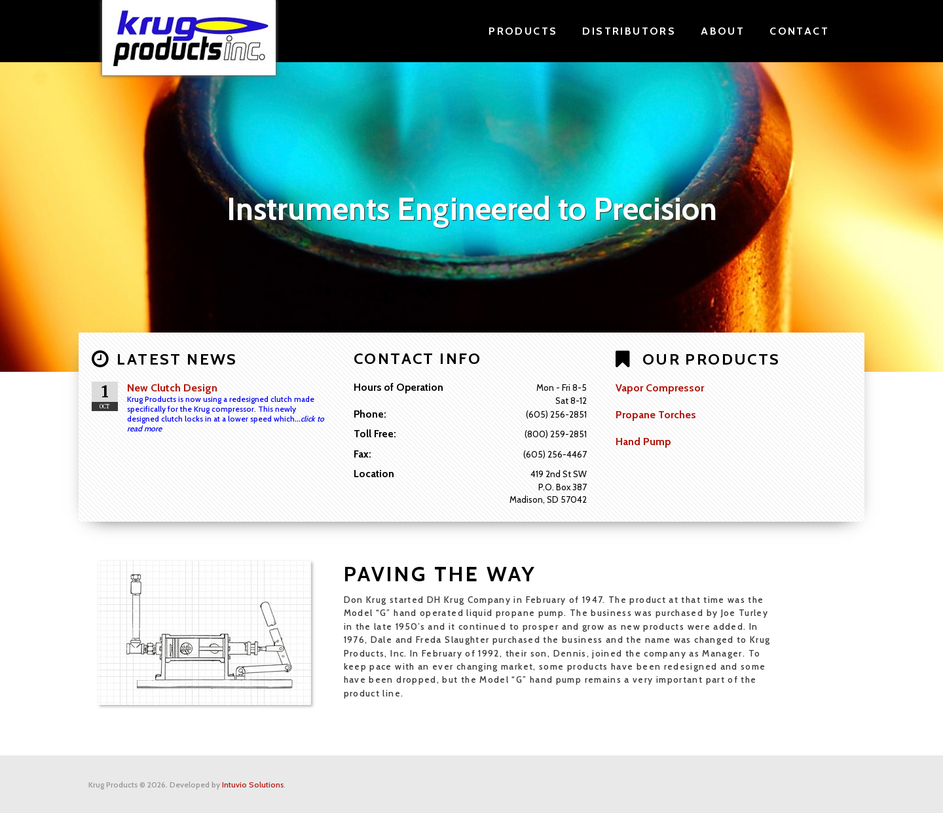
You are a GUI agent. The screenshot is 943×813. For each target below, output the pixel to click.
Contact (799, 31)
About (723, 31)
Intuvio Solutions (253, 784)
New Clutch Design (172, 388)
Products (523, 31)
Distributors (629, 31)
